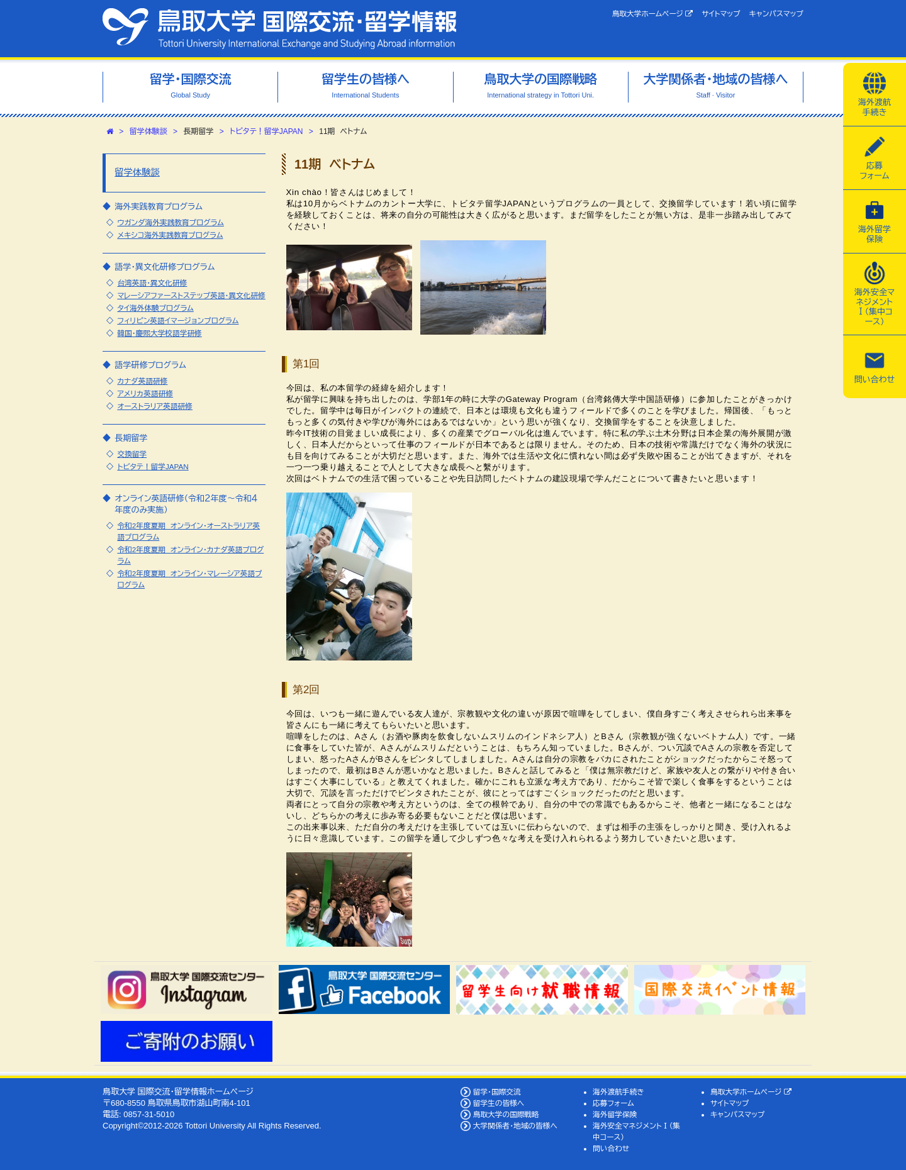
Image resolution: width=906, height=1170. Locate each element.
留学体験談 (148, 131)
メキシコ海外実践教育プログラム (170, 235)
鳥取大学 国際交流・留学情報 (279, 28)
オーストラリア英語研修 (155, 406)
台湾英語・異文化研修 (152, 283)
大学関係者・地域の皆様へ (515, 1126)
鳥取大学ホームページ (652, 13)
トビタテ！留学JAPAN (266, 131)
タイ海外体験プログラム (155, 308)
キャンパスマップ (776, 13)
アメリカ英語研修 (145, 393)
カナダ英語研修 (142, 381)
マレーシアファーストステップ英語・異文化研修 (191, 295)
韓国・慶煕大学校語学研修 (159, 333)
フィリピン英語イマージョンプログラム (177, 320)
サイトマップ (721, 13)
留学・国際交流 (497, 1092)
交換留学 (132, 454)
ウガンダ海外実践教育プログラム (170, 222)
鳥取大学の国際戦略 (506, 1114)
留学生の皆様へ (499, 1103)
